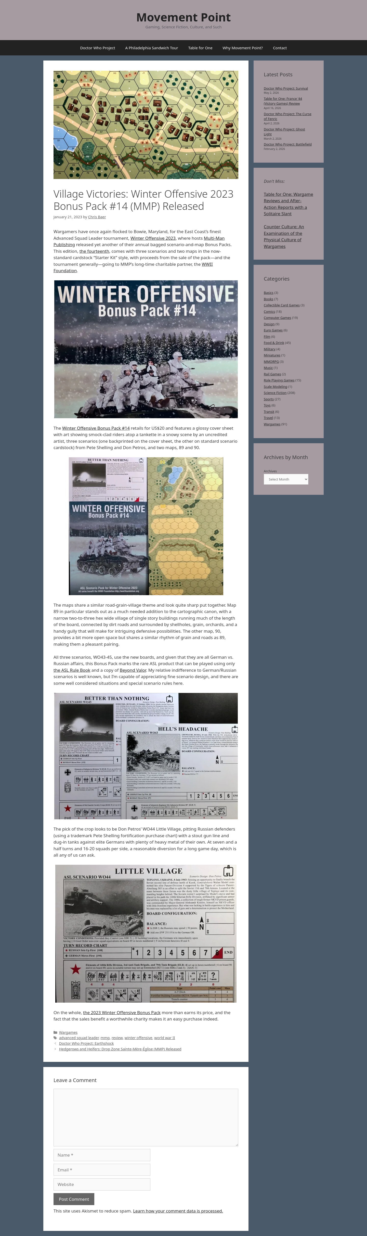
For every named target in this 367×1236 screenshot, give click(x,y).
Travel (268, 417)
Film (267, 336)
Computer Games (277, 317)
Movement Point (183, 17)
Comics (269, 311)
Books (268, 299)
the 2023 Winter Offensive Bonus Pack (122, 1012)
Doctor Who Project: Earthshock (86, 1043)
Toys (267, 405)
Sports (269, 399)
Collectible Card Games (282, 305)
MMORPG (271, 361)
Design (269, 324)
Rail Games (272, 374)
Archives (270, 471)
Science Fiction (275, 392)
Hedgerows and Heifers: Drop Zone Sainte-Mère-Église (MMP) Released (120, 1049)
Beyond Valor (133, 670)
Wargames (68, 1032)
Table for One (200, 47)
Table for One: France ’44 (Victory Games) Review (283, 101)
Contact (280, 47)
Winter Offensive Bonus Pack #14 (96, 428)
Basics (268, 292)
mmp (105, 1037)
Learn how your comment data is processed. (178, 1211)
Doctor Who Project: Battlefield (288, 144)
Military (270, 349)
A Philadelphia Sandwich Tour (151, 47)
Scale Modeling (275, 386)
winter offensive (138, 1037)
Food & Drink (274, 342)
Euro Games (273, 330)
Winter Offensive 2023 (153, 238)
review (117, 1037)
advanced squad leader (79, 1037)
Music (268, 367)
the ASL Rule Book (72, 670)
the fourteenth (94, 251)
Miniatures (272, 355)
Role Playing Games (279, 380)
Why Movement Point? (243, 47)
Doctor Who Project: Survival (286, 88)
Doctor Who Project (97, 47)
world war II (164, 1037)
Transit (269, 411)
